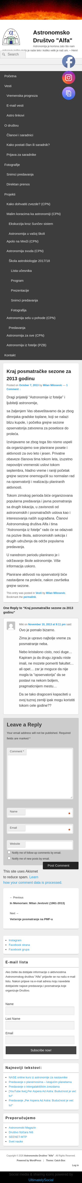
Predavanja (17, 328)
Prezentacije (20, 290)
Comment (17, 751)
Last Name (12, 1018)
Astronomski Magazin (22, 1127)
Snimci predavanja (20, 174)
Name (13, 811)
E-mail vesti (15, 105)
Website (15, 843)
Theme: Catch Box (55, 1160)
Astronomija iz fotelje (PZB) (26, 345)
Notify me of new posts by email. (31, 858)
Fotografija (18, 310)
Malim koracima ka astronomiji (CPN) (34, 214)
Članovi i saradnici (20, 135)
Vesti (8, 86)
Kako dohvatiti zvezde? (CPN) (28, 204)
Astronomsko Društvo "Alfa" (39, 1155)
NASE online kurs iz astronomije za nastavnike (38, 1077)
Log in (75, 1165)
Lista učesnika (21, 270)
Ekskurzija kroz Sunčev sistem (31, 224)
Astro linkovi (15, 115)
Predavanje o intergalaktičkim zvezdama (34, 1086)
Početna (10, 76)
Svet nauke (16, 1141)
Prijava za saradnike (21, 154)
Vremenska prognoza (22, 95)
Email (13, 827)
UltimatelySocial (41, 1180)
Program (17, 280)
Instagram (15, 940)
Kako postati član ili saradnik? (28, 145)
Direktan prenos (18, 184)
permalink (29, 597)
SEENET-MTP (18, 1136)
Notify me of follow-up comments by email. (36, 852)
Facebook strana (19, 944)
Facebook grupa (19, 949)
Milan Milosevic (52, 385)
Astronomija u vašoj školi (27, 233)
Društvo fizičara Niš (21, 1132)
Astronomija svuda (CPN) (25, 251)
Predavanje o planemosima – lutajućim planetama (40, 1082)
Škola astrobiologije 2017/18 (29, 261)
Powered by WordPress (29, 1160)
